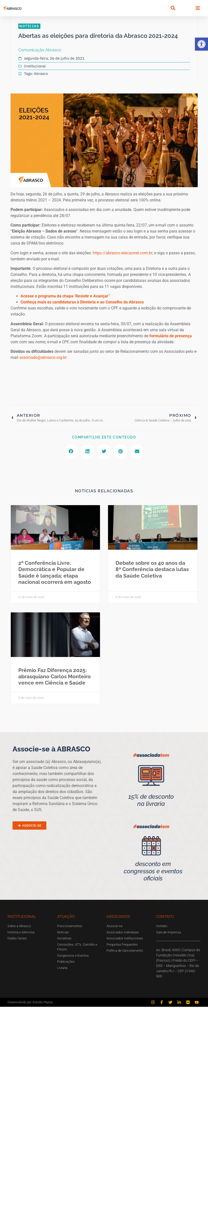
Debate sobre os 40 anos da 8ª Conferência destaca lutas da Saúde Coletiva (152, 569)
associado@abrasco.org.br (43, 357)
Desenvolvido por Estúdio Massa (30, 1002)
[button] (201, 44)
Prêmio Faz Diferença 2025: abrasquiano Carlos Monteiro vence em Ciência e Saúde (54, 676)
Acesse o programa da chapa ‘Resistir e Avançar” (65, 296)
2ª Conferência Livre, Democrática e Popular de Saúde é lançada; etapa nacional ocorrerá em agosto (54, 572)
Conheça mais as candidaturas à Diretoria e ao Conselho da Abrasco (82, 302)
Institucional (35, 66)
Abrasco (41, 73)
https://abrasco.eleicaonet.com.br (122, 253)
